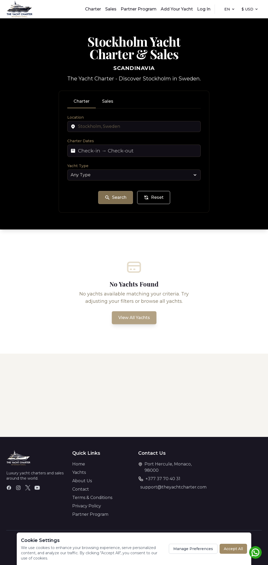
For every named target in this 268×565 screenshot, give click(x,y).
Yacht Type (77, 165)
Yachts (79, 472)
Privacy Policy (86, 505)
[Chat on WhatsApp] (255, 552)
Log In (203, 9)
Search (115, 197)
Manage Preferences (193, 548)
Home (78, 464)
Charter (93, 9)
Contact (80, 489)
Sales (110, 9)
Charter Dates (80, 141)
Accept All (233, 548)
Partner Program (139, 9)
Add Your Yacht (177, 9)
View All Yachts (134, 317)
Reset (154, 197)
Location (75, 117)
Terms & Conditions (92, 497)
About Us (82, 480)
